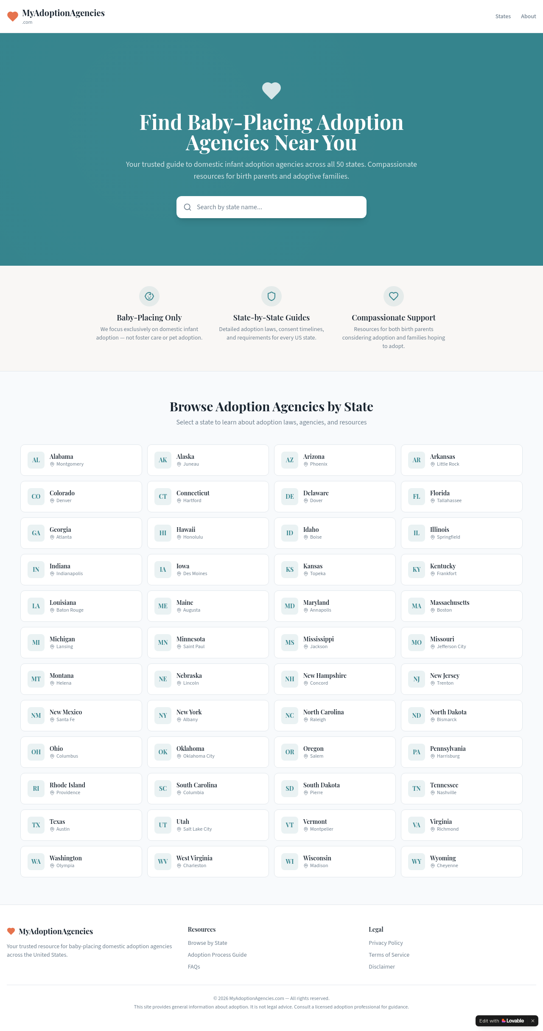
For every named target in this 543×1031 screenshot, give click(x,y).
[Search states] (271, 207)
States (503, 16)
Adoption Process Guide (217, 955)
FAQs (194, 967)
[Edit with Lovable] (501, 1021)
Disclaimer (382, 967)
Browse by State (207, 943)
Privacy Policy (386, 943)
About (528, 16)
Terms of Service (389, 955)
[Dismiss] (533, 1021)
